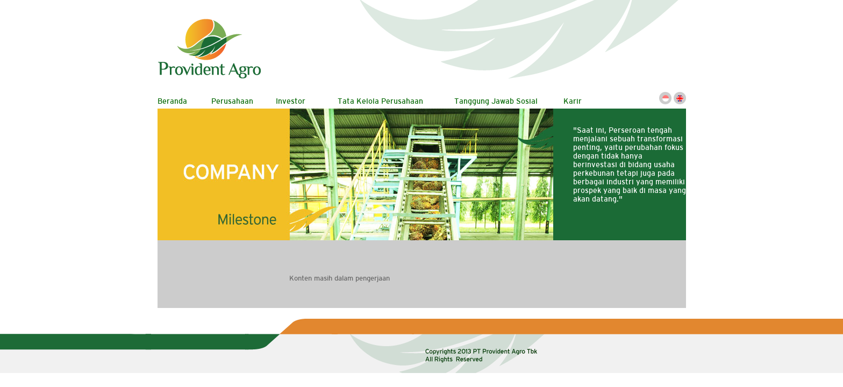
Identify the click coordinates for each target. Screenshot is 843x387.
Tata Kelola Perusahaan (380, 101)
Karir (572, 101)
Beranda (172, 101)
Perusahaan (232, 101)
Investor (290, 101)
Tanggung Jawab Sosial (496, 101)
